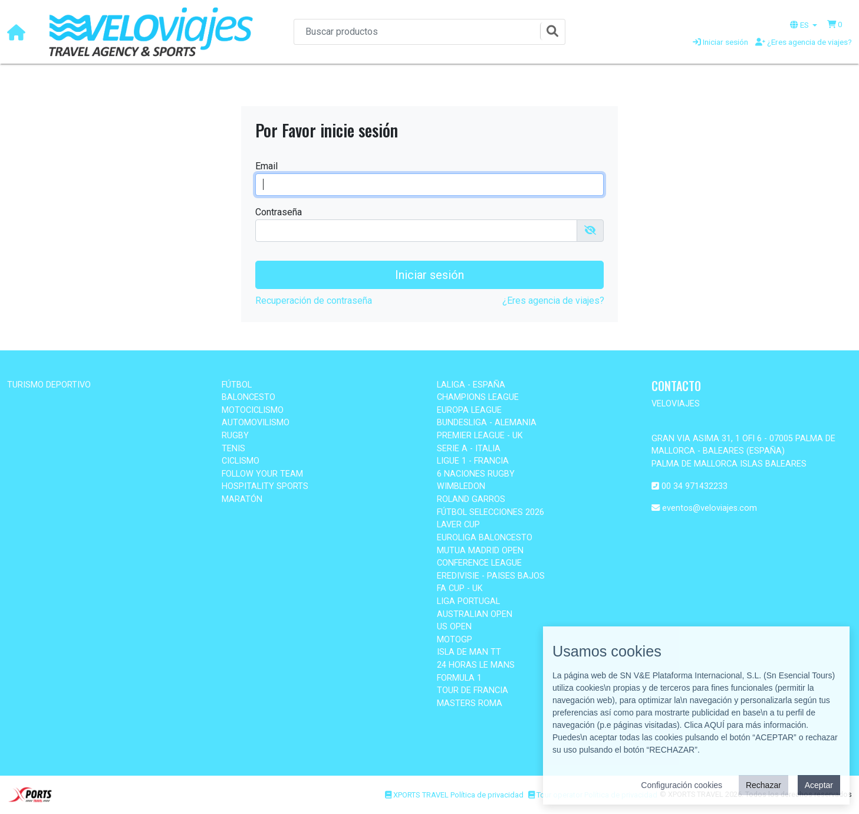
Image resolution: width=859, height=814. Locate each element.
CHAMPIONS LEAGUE (478, 397)
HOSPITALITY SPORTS (265, 486)
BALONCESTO (248, 397)
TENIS (233, 449)
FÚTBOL (237, 385)
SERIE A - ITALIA (469, 449)
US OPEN (454, 627)
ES (800, 24)
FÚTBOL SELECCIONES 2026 (490, 512)
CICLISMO (240, 461)
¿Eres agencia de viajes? (803, 42)
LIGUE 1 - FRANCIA (473, 461)
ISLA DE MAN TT (469, 652)
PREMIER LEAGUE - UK (480, 436)
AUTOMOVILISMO (255, 423)
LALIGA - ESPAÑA (471, 385)
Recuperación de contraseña (313, 300)
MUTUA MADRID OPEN (480, 551)
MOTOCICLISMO (253, 410)
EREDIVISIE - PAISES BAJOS (491, 576)
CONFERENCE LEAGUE (479, 563)
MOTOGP (454, 640)
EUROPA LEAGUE (469, 410)
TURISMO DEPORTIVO (49, 385)
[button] (834, 24)
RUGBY (235, 436)
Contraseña (278, 212)
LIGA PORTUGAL (468, 601)
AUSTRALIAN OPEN (474, 614)
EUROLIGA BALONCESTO (484, 538)
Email (266, 166)
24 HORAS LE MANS (476, 665)
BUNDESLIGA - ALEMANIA (487, 423)
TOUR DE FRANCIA (472, 690)
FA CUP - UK (460, 588)
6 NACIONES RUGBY (476, 474)
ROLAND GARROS (471, 499)
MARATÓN (242, 499)
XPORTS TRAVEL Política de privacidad (454, 794)
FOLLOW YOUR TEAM (262, 474)
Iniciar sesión (720, 42)
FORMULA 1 (459, 678)
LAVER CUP (458, 525)
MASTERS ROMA (469, 703)
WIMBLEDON (461, 486)
